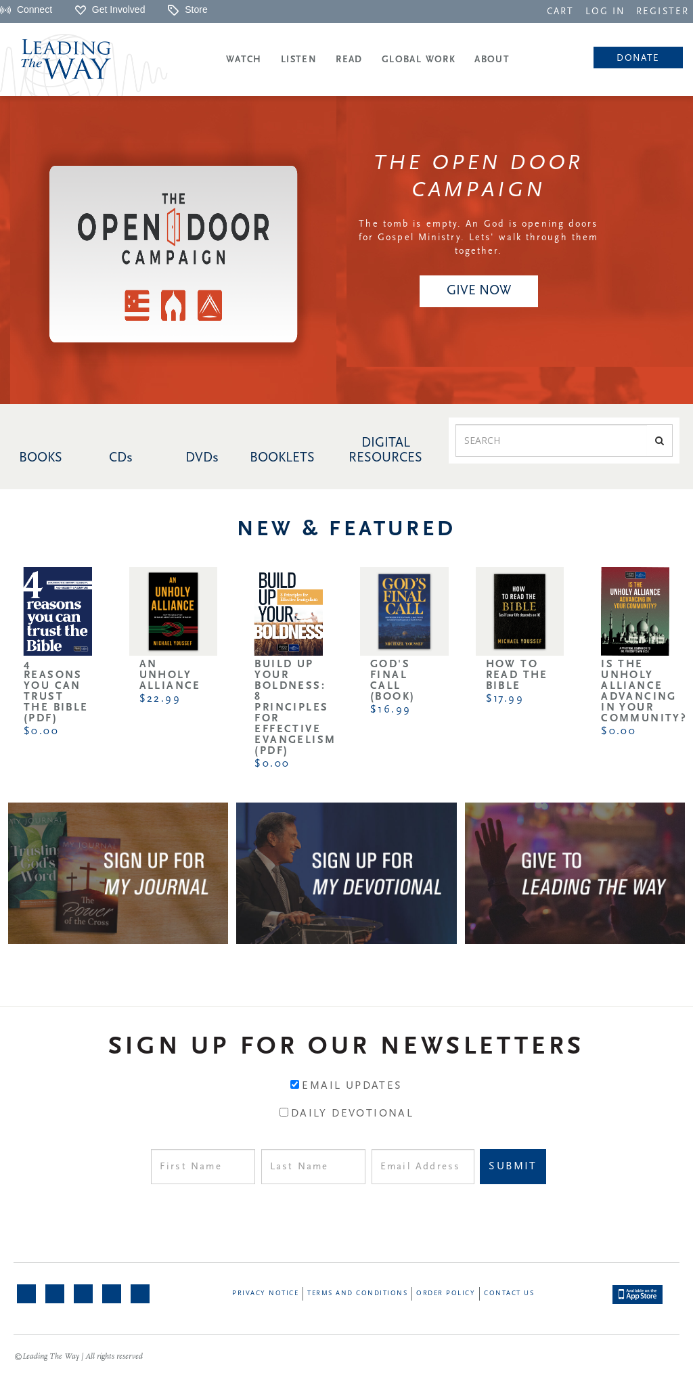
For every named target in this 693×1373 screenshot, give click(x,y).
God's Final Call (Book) (392, 680)
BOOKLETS (282, 458)
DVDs (202, 458)
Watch (244, 60)
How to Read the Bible (517, 675)
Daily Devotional (352, 1113)
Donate (638, 58)
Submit (513, 1166)
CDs (121, 458)
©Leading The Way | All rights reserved (78, 1357)
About (492, 60)
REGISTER (662, 12)
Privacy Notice (265, 1293)
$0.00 (41, 731)
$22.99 (160, 699)
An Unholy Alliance (170, 675)
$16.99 (390, 709)
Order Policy (445, 1293)
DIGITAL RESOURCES (385, 450)
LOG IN (605, 12)
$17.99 (505, 699)
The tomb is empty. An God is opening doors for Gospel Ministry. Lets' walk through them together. (478, 237)
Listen (299, 60)
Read (349, 60)
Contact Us (509, 1293)
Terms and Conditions (357, 1293)
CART (560, 12)
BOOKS (40, 458)
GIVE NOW (479, 291)
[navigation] (560, 11)
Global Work (418, 60)
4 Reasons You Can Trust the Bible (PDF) (56, 691)
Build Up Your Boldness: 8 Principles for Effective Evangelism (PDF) (295, 708)
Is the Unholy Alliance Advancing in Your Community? (644, 691)
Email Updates (352, 1086)
